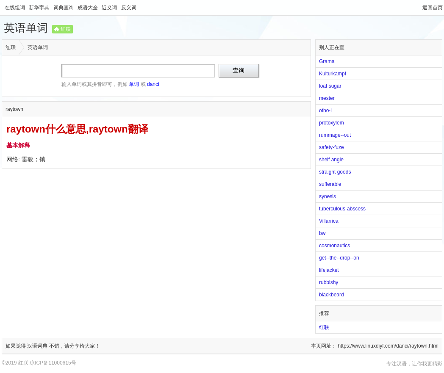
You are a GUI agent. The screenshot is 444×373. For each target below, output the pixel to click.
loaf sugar (330, 86)
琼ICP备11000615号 (53, 363)
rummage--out (335, 135)
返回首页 (432, 8)
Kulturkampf (332, 74)
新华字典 (39, 8)
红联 (66, 29)
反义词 (128, 8)
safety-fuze (331, 147)
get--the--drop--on (339, 258)
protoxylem (331, 123)
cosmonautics (334, 246)
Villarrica (329, 221)
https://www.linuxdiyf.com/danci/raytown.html (388, 346)
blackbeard (331, 295)
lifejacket (329, 270)
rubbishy (328, 282)
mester (327, 98)
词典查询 (64, 8)
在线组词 (15, 8)
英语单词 (26, 28)
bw (322, 233)
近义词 (110, 8)
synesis (327, 196)
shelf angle (331, 160)
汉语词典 (38, 346)
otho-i (325, 110)
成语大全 (88, 8)
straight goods (335, 172)
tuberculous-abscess (342, 209)
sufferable (330, 184)
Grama (327, 61)
